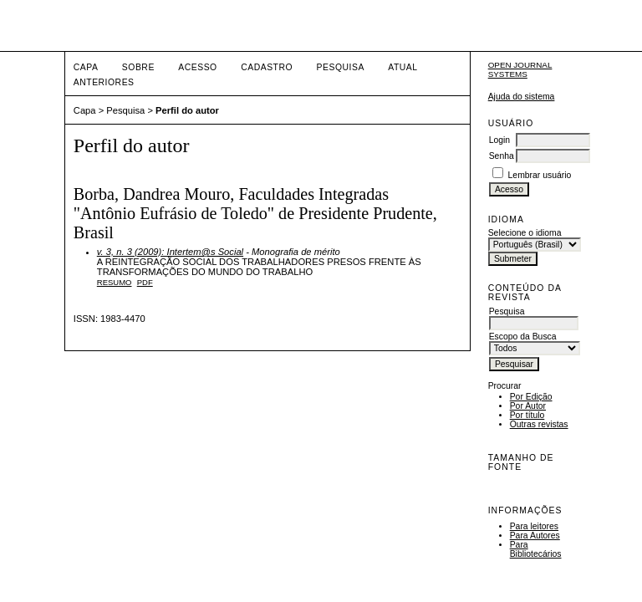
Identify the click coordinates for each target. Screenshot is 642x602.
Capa (86, 67)
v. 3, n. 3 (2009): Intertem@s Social (170, 252)
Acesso (197, 67)
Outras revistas (539, 424)
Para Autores (535, 535)
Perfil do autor (187, 110)
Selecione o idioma (525, 232)
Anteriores (104, 82)
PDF (145, 282)
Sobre (138, 67)
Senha (501, 156)
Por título (527, 415)
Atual (402, 67)
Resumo (114, 282)
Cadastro (267, 67)
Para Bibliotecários (536, 549)
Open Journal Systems (520, 69)
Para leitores (534, 526)
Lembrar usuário (540, 175)
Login (499, 140)
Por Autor (528, 406)
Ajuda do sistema (521, 96)
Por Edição (531, 396)
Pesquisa (340, 67)
